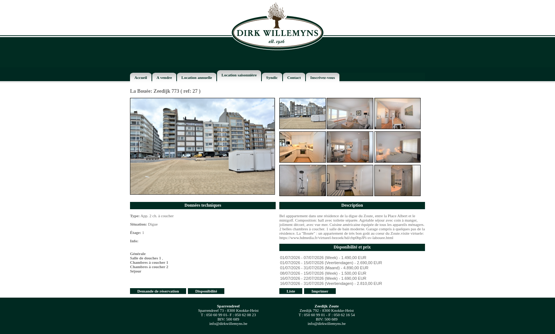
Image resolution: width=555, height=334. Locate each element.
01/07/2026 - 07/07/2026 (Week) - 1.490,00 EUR (352, 258)
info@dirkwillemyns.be (228, 323)
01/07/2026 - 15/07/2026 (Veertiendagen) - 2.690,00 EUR (352, 263)
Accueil (140, 77)
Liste (291, 291)
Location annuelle (196, 77)
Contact (294, 77)
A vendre (164, 77)
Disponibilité (206, 291)
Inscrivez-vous (322, 77)
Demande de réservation (158, 291)
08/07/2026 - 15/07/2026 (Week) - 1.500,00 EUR (352, 273)
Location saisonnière (239, 75)
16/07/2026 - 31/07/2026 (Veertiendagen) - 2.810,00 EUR (352, 283)
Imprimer (319, 291)
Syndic (272, 77)
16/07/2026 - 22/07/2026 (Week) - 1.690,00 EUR (352, 278)
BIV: (221, 319)
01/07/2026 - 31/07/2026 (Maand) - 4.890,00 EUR (352, 268)
